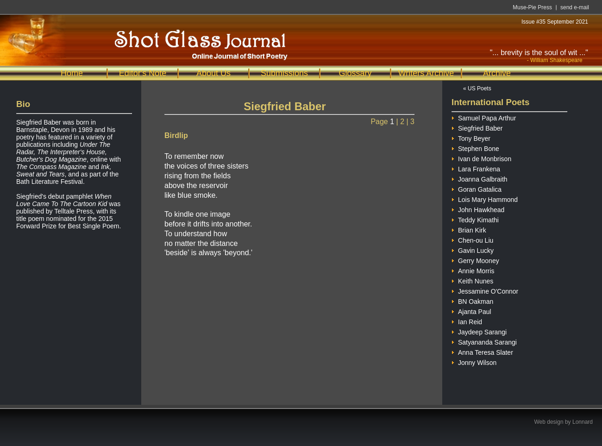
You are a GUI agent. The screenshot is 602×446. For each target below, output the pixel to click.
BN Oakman (472, 300)
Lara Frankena (476, 168)
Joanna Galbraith (480, 178)
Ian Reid (467, 321)
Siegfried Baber (477, 127)
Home (72, 73)
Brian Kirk (469, 229)
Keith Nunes (472, 280)
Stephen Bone (475, 147)
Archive (497, 73)
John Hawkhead (478, 209)
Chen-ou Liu (472, 239)
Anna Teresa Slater (482, 351)
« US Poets (477, 88)
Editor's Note (142, 73)
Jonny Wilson (474, 361)
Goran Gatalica (477, 188)
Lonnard (582, 422)
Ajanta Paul (471, 310)
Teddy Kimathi (475, 219)
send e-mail (574, 7)
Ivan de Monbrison (481, 158)
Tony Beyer (471, 137)
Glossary (355, 73)
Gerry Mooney (475, 259)
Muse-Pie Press (532, 7)
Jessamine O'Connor (485, 290)
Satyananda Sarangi (484, 341)
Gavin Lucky (473, 249)
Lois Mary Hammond (485, 198)
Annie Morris (473, 270)
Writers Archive (426, 73)
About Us (213, 73)
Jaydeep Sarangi (479, 331)
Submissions (284, 73)
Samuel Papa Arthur (484, 117)
